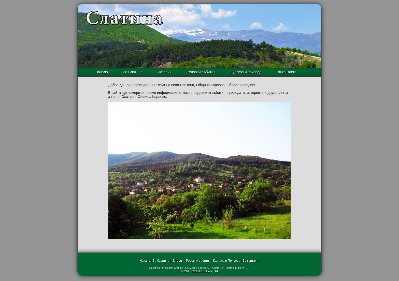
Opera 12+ (218, 268)
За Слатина (132, 72)
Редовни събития (201, 72)
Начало (101, 72)
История (164, 72)
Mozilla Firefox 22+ (200, 268)
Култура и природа (246, 72)
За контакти (286, 72)
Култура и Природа (226, 260)
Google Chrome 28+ (176, 268)
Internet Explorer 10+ (238, 268)
